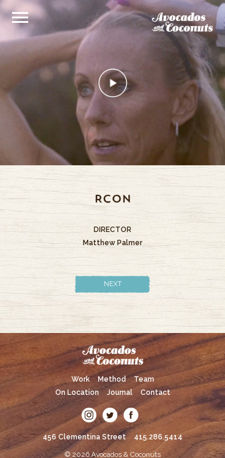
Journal (120, 392)
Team (144, 379)
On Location (77, 392)
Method (112, 379)
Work (80, 379)
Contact (155, 392)
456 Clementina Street (84, 437)
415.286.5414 (158, 437)
